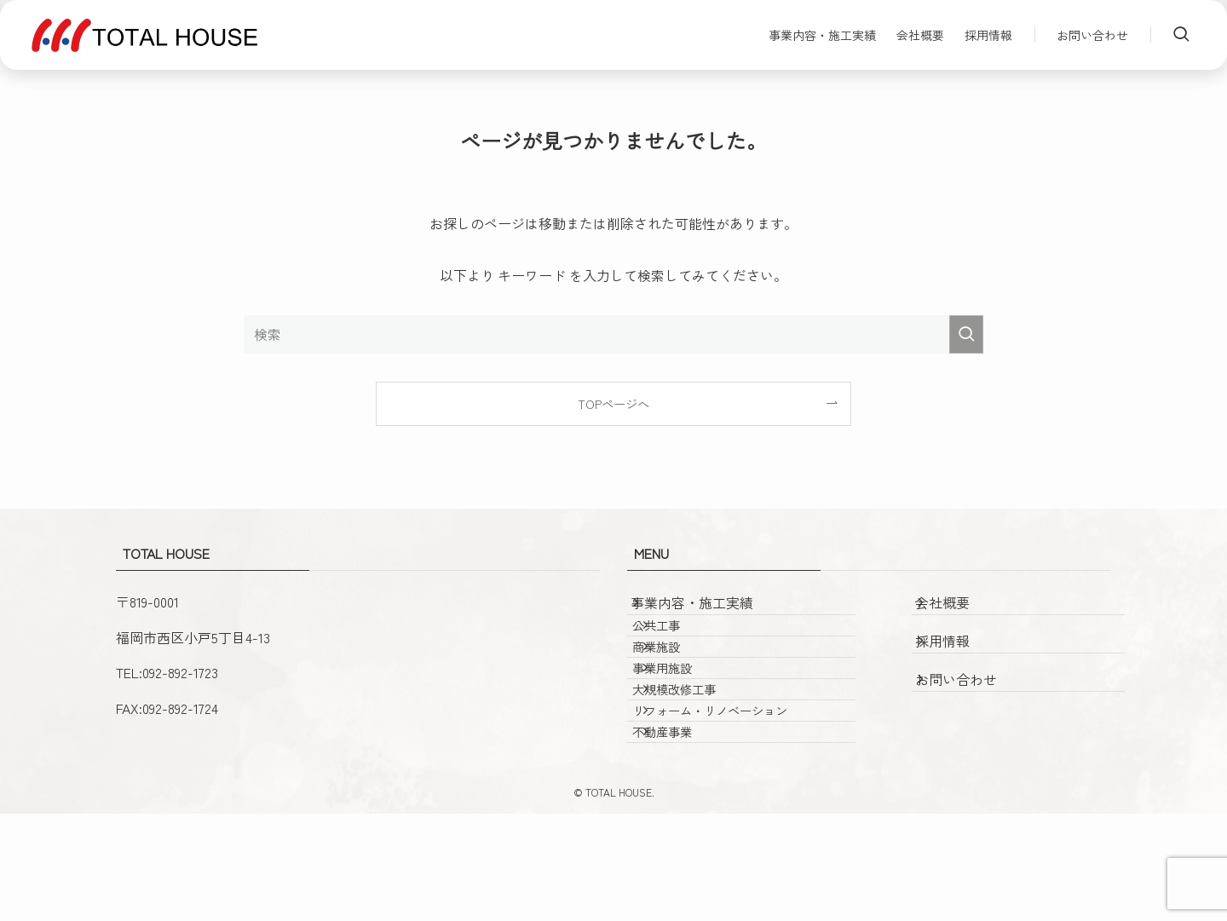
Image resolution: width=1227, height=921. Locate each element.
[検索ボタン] (1181, 35)
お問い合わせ (973, 687)
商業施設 (682, 685)
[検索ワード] (613, 334)
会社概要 (959, 611)
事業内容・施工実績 (709, 611)
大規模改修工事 (699, 759)
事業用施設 (687, 722)
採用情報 (959, 649)
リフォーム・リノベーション (735, 794)
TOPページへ (613, 403)
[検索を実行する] (966, 334)
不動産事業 (687, 831)
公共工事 (682, 649)
